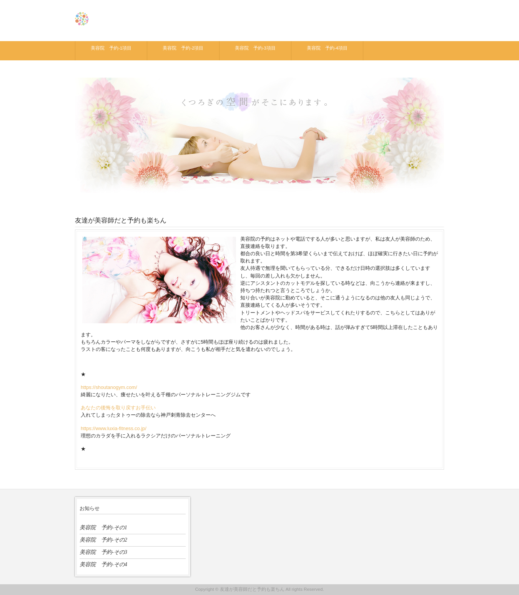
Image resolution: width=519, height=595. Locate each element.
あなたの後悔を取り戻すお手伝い (118, 408)
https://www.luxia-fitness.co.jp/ (113, 428)
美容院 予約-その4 (103, 564)
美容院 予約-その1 (103, 527)
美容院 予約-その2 (103, 540)
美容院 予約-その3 (103, 552)
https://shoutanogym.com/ (109, 387)
